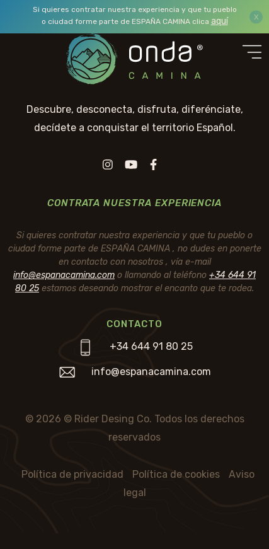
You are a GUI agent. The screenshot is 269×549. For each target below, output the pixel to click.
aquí (219, 21)
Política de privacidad (72, 474)
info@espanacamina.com (64, 275)
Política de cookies (176, 474)
